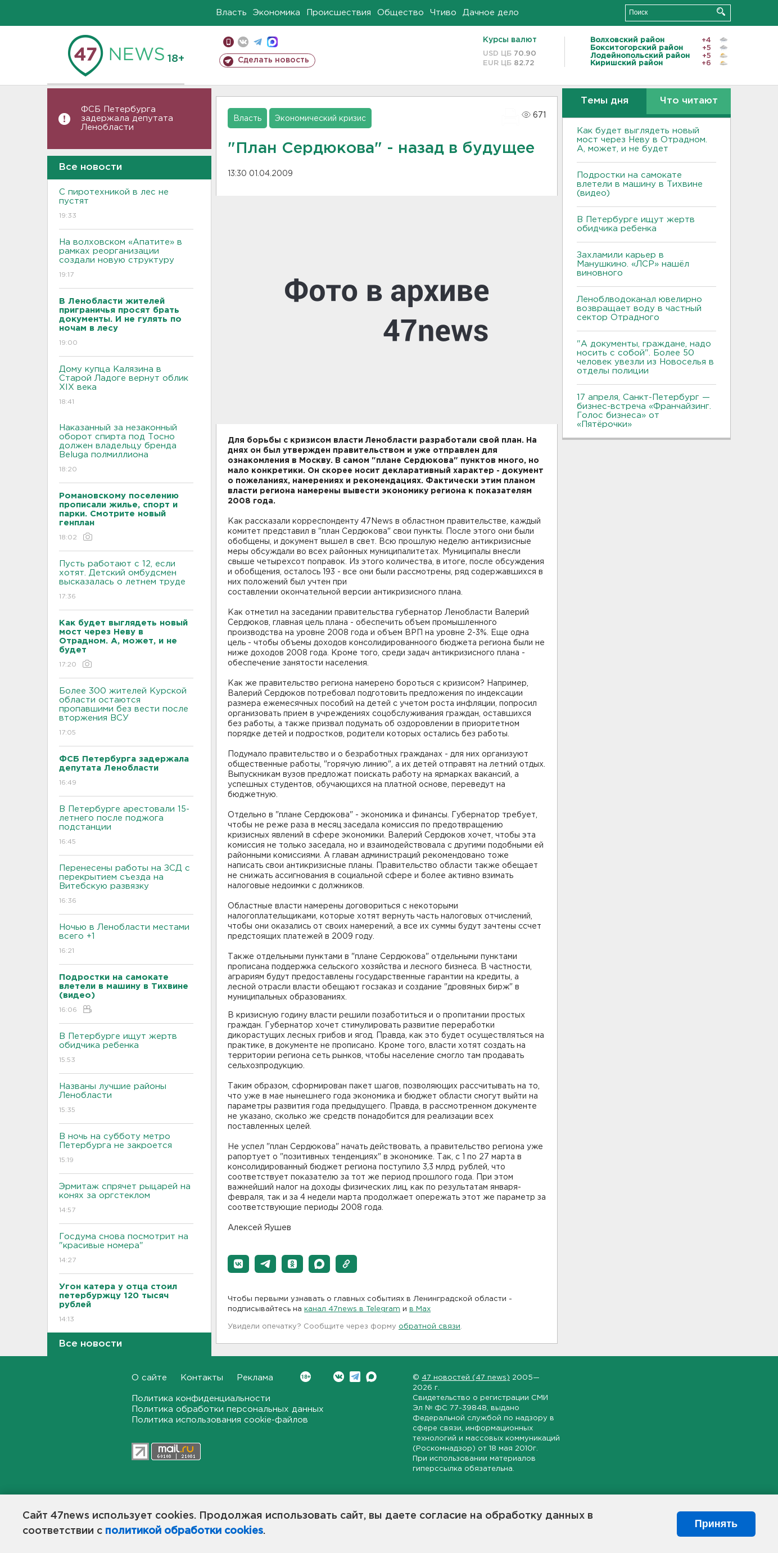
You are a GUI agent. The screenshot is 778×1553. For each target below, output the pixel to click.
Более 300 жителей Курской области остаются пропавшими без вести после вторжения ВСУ (126, 712)
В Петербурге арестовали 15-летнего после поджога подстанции (126, 826)
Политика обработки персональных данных (228, 1409)
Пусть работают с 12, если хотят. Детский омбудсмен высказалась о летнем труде (126, 580)
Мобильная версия (228, 42)
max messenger (272, 42)
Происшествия (338, 12)
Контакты (201, 1377)
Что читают (689, 101)
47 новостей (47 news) (466, 1378)
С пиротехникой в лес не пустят (126, 204)
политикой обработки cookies (184, 1531)
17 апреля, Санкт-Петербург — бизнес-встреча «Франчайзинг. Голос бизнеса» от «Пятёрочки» (644, 411)
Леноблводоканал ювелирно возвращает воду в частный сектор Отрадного (639, 308)
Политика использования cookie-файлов (220, 1420)
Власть (231, 12)
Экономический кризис (320, 118)
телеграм (257, 42)
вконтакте (243, 42)
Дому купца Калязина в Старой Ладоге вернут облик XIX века (126, 386)
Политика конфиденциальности (201, 1398)
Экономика (276, 12)
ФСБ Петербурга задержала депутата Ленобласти (127, 118)
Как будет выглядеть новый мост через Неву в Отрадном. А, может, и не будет (642, 139)
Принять (716, 1523)
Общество (400, 12)
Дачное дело (491, 12)
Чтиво (443, 12)
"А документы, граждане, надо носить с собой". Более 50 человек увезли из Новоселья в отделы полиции (645, 357)
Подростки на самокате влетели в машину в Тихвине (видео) (640, 184)
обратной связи (429, 1327)
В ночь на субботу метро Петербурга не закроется (126, 1149)
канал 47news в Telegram (352, 1309)
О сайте (149, 1377)
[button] (238, 1264)
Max (371, 1376)
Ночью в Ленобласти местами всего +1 (126, 940)
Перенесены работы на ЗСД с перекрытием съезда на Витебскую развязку (126, 885)
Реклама (255, 1377)
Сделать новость (273, 60)
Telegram (355, 1376)
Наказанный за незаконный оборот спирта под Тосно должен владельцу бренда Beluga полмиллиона (126, 449)
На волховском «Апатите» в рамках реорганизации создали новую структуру (126, 259)
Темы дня (604, 101)
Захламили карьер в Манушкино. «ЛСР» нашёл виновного (633, 264)
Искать (721, 11)
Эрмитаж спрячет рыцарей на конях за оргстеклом (126, 1199)
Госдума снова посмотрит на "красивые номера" (126, 1249)
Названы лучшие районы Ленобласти (126, 1099)
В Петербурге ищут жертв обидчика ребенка (126, 1049)
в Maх (420, 1309)
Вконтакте (305, 1376)
